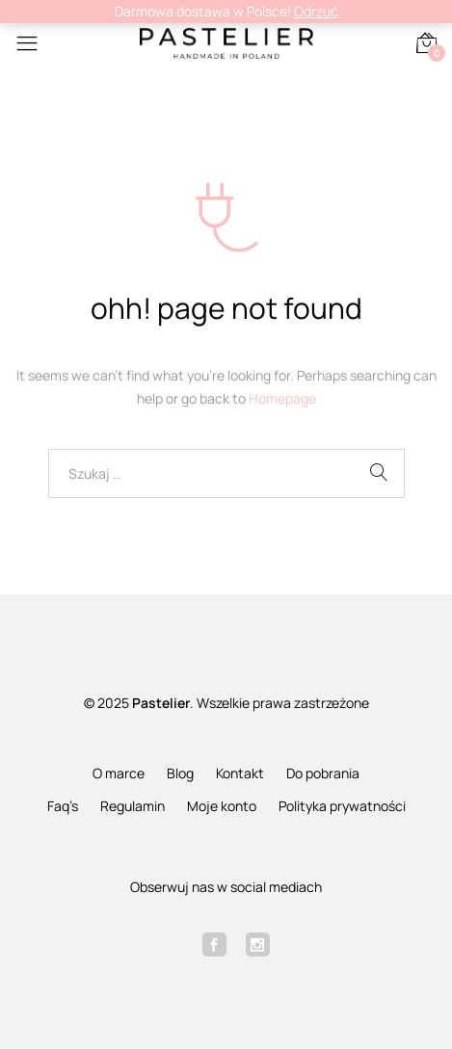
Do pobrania (322, 773)
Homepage (282, 398)
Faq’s (62, 806)
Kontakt (240, 773)
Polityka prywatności (342, 806)
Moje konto (221, 806)
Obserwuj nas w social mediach (226, 887)
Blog (180, 773)
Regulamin (132, 806)
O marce (119, 773)
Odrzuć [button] (316, 11)
